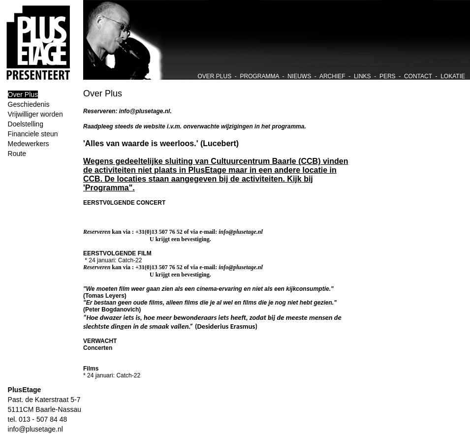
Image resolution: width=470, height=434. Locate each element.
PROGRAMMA (259, 76)
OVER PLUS (214, 76)
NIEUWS (299, 76)
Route (17, 153)
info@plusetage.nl (31, 429)
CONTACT (418, 76)
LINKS (362, 76)
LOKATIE (452, 76)
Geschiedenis (29, 104)
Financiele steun (33, 134)
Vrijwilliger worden (35, 114)
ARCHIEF (332, 76)
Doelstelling (25, 124)
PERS (387, 76)
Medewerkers (28, 144)
